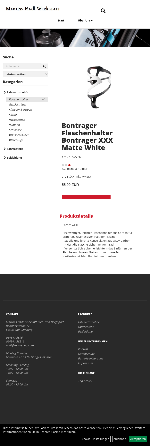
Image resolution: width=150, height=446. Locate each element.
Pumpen (14, 125)
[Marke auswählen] (25, 74)
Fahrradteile (15, 149)
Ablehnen (119, 439)
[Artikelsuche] (103, 11)
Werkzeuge (16, 140)
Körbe (13, 114)
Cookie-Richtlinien (63, 432)
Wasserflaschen (19, 135)
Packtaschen (17, 120)
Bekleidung (14, 157)
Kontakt (83, 349)
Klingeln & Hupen (20, 109)
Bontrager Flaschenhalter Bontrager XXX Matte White (87, 136)
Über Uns (85, 20)
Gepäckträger (17, 104)
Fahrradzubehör (18, 92)
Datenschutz (86, 354)
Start (61, 20)
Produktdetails (76, 216)
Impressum (85, 363)
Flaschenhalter (18, 99)
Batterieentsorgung (90, 358)
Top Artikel (85, 381)
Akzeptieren (138, 439)
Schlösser (15, 130)
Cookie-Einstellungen (95, 439)
